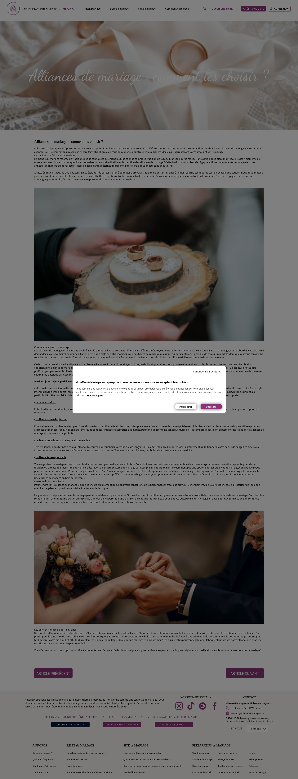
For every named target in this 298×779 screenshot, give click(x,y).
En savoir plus (95, 395)
